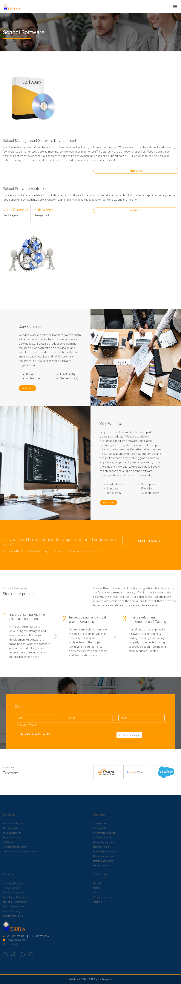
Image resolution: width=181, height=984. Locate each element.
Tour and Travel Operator (15, 902)
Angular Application (13, 916)
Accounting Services (13, 828)
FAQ (95, 892)
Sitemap (97, 902)
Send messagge (129, 735)
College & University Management (20, 851)
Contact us (136, 216)
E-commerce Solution (104, 833)
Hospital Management (104, 851)
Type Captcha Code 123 (35, 734)
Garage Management (104, 842)
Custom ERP (99, 828)
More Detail (136, 171)
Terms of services (102, 897)
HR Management (102, 865)
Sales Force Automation (15, 897)
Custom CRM (100, 823)
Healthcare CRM (101, 847)
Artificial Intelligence (13, 823)
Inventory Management (15, 883)
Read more (27, 388)
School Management (13, 892)
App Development (12, 833)
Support (97, 883)
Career (96, 888)
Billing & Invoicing (12, 837)
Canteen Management (14, 847)
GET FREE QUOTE (149, 541)
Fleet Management (103, 837)
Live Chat (12, 944)
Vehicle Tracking (11, 911)
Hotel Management (103, 861)
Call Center (8, 842)
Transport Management (15, 906)
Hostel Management (103, 856)
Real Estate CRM (11, 888)
